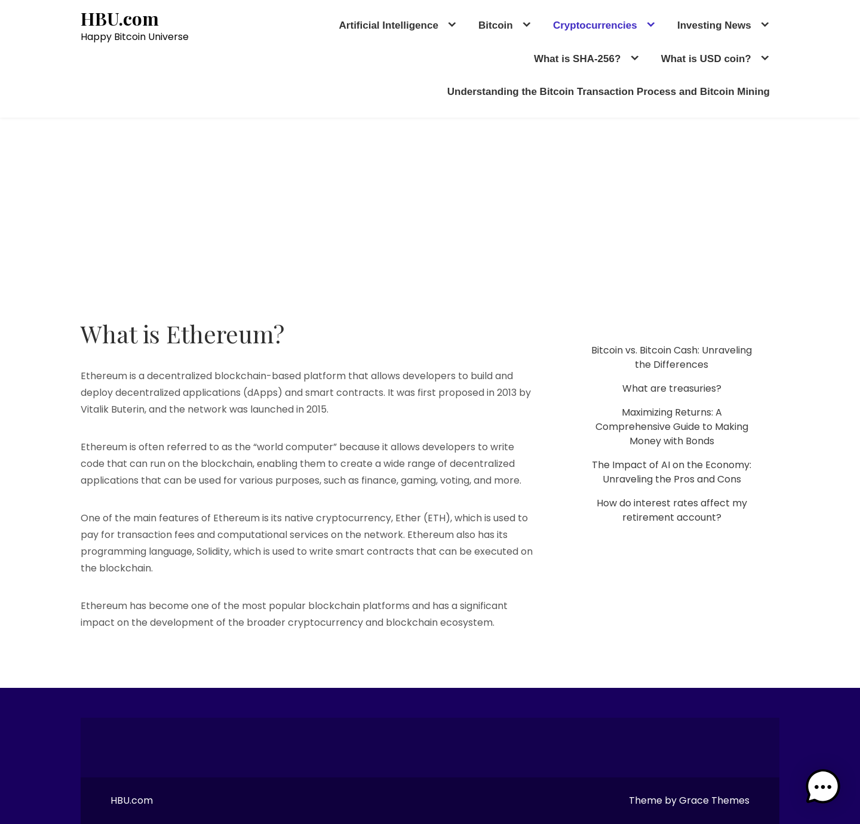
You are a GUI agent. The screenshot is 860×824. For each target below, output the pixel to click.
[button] (823, 787)
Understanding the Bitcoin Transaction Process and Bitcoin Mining (608, 91)
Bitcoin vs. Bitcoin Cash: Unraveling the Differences (671, 357)
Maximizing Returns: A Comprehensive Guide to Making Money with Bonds (671, 426)
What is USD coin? (706, 58)
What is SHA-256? (577, 58)
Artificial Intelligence (388, 25)
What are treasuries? (671, 388)
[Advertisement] (430, 207)
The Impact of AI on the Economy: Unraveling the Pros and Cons (671, 472)
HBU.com (120, 19)
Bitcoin (495, 25)
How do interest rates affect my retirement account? (672, 510)
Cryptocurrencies (595, 25)
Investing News (714, 25)
